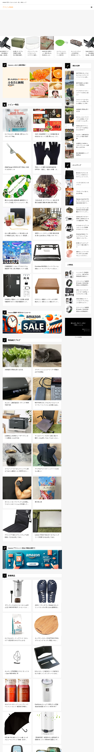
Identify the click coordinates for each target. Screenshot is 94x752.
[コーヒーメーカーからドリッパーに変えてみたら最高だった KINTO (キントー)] (17, 455)
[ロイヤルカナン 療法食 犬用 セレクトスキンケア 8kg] (17, 120)
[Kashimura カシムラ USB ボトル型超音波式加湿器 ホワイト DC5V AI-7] (47, 690)
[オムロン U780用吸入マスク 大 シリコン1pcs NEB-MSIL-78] (17, 657)
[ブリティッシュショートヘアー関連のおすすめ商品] (47, 355)
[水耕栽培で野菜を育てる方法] (17, 355)
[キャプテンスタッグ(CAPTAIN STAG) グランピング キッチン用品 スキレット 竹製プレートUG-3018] (47, 624)
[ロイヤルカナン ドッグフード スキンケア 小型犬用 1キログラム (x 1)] (17, 624)
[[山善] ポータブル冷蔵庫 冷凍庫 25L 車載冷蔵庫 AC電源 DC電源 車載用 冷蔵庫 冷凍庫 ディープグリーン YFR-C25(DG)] (18, 43)
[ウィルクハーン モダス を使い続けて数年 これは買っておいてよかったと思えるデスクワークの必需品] (47, 421)
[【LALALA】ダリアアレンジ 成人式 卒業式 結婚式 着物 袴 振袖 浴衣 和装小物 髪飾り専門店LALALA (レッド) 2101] (47, 186)
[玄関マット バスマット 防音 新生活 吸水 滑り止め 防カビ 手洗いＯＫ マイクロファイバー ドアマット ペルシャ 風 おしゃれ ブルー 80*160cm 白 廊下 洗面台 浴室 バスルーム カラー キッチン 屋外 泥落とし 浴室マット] (47, 219)
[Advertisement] (47, 23)
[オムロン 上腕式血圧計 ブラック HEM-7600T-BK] (17, 388)
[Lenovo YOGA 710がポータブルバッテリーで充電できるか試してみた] (47, 521)
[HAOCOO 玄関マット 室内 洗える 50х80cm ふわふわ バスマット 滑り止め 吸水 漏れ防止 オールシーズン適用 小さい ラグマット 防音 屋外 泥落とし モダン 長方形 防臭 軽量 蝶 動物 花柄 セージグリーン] (47, 43)
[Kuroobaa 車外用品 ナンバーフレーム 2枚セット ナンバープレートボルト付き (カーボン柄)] (47, 252)
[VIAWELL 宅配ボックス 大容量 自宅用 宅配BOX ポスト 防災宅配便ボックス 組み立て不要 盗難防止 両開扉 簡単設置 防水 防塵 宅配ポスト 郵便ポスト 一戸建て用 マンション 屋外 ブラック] (17, 285)
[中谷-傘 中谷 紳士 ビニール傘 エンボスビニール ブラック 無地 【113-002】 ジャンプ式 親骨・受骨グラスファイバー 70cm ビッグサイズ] (17, 723)
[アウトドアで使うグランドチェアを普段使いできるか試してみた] (17, 521)
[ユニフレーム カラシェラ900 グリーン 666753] (61, 43)
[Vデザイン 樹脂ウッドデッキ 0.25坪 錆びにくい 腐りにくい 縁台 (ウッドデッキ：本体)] (47, 285)
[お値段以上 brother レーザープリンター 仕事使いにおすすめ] (17, 421)
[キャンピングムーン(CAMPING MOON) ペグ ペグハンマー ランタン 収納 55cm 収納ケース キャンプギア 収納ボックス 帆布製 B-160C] (76, 43)
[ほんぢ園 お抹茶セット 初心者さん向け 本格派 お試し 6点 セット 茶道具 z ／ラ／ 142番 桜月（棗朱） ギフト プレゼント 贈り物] (17, 219)
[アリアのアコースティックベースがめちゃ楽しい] (47, 455)
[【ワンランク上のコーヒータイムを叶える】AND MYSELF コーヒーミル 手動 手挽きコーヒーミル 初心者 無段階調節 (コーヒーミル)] (17, 591)
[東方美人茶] (47, 488)
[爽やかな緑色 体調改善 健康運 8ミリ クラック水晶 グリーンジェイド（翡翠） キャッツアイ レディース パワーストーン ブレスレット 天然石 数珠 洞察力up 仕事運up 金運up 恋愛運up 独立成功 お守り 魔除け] (17, 186)
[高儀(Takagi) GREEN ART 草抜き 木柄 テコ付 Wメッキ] (17, 153)
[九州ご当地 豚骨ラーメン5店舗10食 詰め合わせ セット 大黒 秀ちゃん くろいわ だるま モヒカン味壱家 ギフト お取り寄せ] (47, 120)
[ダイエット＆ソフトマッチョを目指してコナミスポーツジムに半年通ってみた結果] (17, 488)
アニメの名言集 (78, 337)
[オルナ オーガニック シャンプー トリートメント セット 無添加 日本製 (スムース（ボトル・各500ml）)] (17, 690)
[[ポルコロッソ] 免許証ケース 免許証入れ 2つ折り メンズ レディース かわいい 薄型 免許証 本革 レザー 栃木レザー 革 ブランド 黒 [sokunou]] (47, 657)
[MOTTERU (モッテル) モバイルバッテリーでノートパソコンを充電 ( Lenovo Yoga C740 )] (47, 388)
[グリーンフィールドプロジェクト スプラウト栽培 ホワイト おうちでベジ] (32, 43)
